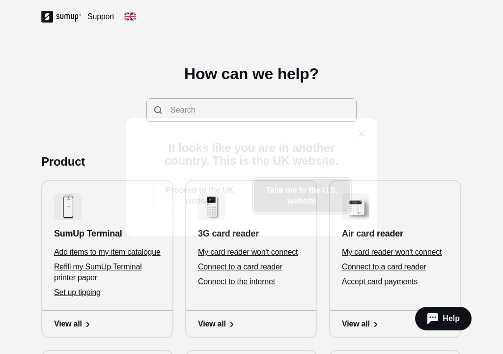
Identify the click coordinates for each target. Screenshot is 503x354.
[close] (361, 134)
